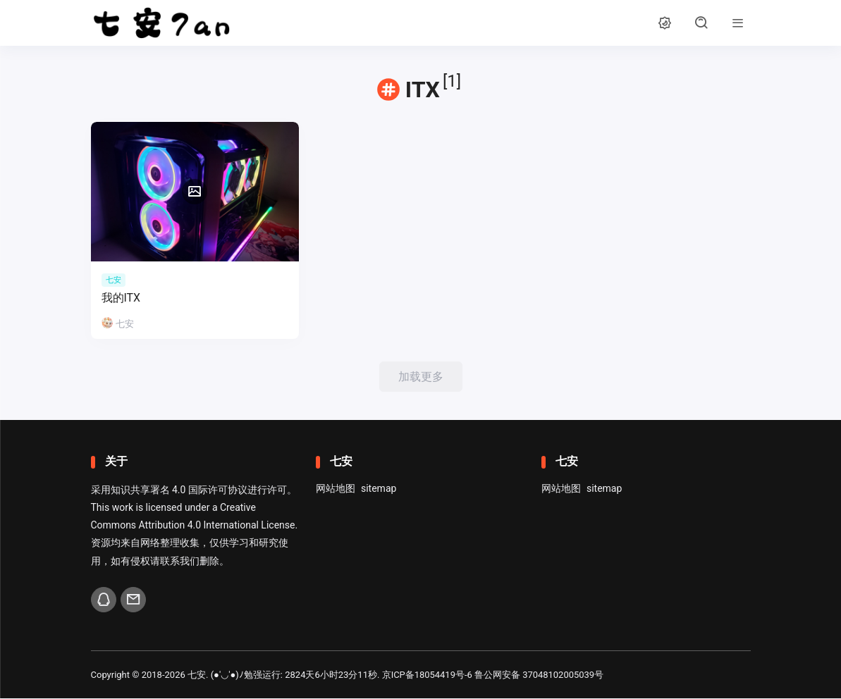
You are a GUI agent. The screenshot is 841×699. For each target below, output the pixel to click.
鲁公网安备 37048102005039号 (539, 675)
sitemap (378, 489)
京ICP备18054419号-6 (427, 675)
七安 (197, 675)
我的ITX (121, 297)
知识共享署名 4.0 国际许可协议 (179, 490)
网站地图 (335, 489)
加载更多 (420, 376)
